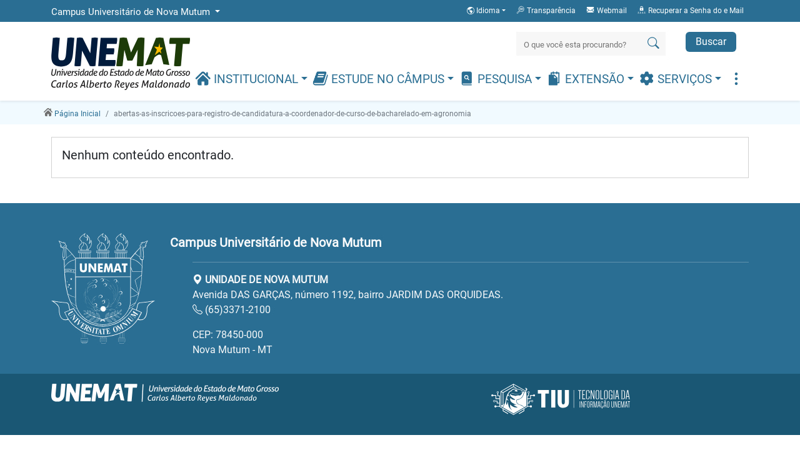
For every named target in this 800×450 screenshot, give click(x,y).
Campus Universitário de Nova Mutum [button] (131, 12)
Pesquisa (497, 78)
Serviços (677, 78)
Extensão (587, 78)
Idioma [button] (484, 10)
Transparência (546, 10)
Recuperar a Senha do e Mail (690, 10)
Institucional (248, 78)
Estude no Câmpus (380, 78)
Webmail (606, 10)
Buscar (711, 42)
